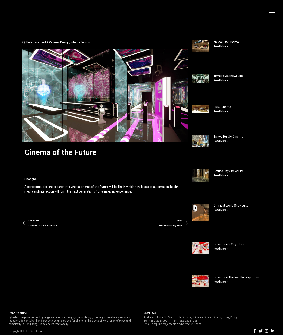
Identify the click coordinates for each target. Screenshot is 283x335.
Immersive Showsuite (228, 76)
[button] (271, 14)
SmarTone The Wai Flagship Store (236, 277)
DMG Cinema (222, 107)
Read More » (221, 46)
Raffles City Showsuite (229, 171)
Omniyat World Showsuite (231, 205)
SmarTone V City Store (229, 244)
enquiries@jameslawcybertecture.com (176, 324)
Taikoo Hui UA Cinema (228, 136)
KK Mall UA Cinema (226, 42)
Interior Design (80, 42)
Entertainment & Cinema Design (47, 42)
